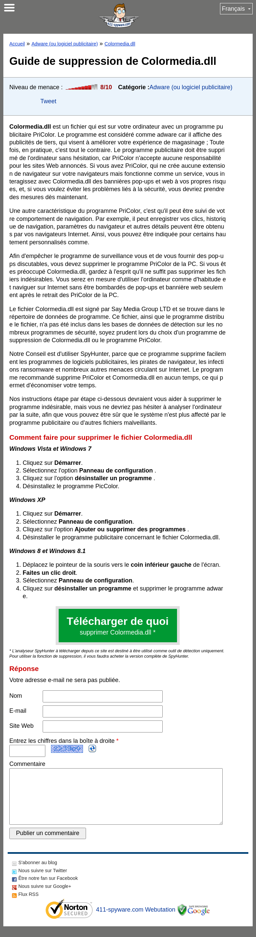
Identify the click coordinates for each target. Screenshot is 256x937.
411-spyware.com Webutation (135, 920)
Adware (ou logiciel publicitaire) (64, 43)
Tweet (48, 101)
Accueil (17, 43)
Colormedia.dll (120, 43)
